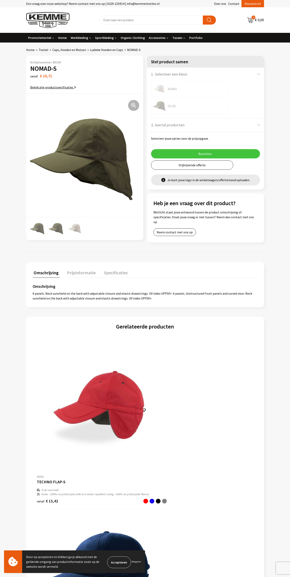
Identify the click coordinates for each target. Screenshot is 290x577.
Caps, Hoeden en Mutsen (69, 50)
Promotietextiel (39, 38)
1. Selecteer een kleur (169, 74)
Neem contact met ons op (175, 215)
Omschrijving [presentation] (45, 269)
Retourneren (159, 479)
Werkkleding (79, 38)
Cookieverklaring (220, 473)
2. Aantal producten (168, 107)
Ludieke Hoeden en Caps (106, 50)
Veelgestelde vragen (105, 479)
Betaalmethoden (162, 473)
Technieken (99, 492)
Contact (233, 4)
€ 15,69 (216, 415)
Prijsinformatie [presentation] (78, 269)
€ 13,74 (159, 415)
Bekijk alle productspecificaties (53, 87)
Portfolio (196, 38)
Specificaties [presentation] (110, 269)
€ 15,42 (47, 423)
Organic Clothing (133, 38)
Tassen (177, 38)
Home (62, 38)
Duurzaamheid (101, 485)
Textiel (43, 50)
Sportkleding (104, 38)
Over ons (220, 4)
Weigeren (136, 561)
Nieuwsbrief (252, 4)
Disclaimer (216, 485)
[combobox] (151, 20)
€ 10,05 (103, 415)
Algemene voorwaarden (225, 467)
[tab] (45, 270)
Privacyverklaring (221, 479)
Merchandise (99, 498)
